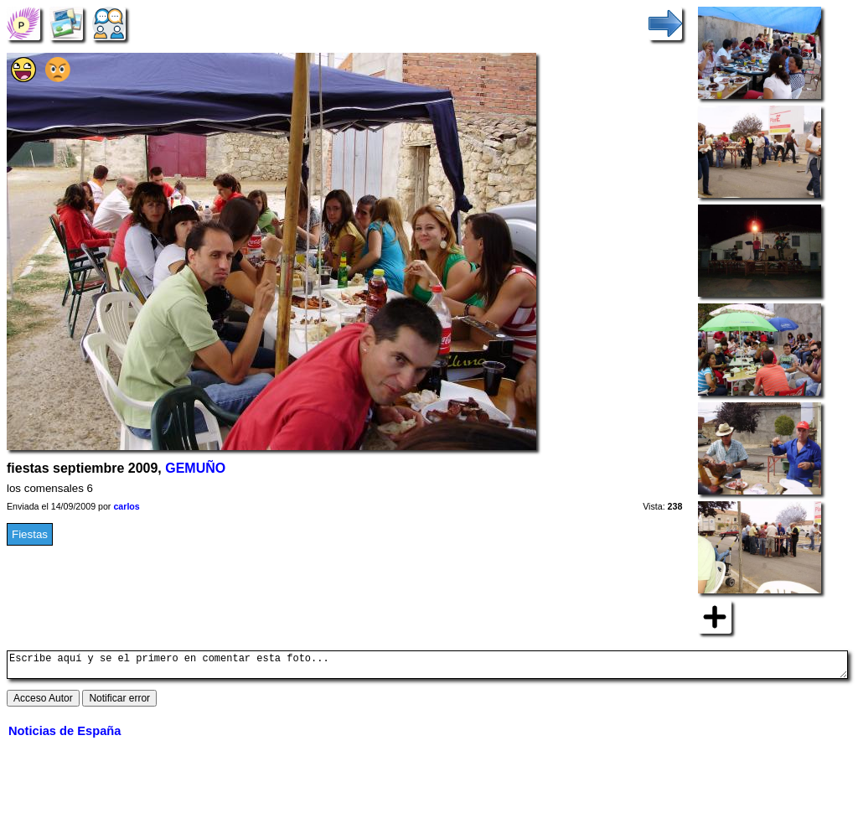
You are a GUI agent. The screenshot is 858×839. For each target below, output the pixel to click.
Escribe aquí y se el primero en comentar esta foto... (427, 667)
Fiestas (30, 534)
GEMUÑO (195, 468)
